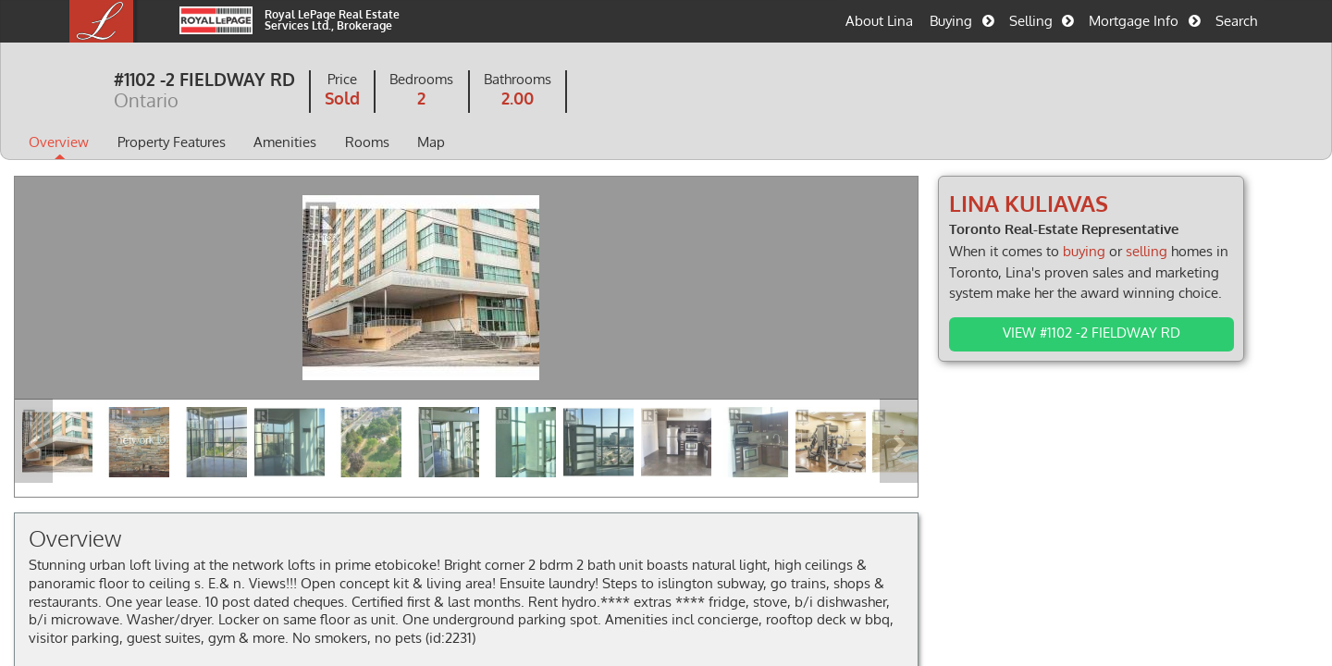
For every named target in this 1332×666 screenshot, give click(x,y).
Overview (125, 143)
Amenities (351, 143)
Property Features (238, 143)
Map (498, 143)
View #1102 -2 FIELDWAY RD (1064, 332)
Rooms (434, 143)
